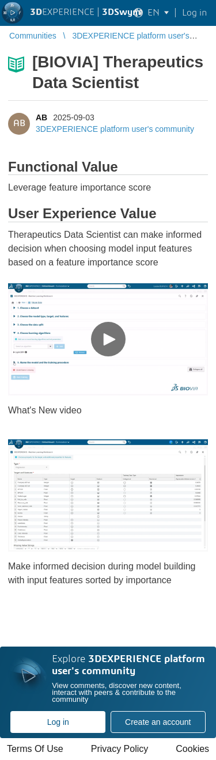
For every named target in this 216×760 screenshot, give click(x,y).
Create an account (158, 722)
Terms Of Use (35, 749)
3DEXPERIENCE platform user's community (115, 129)
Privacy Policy (120, 749)
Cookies (192, 749)
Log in (58, 722)
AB (41, 117)
